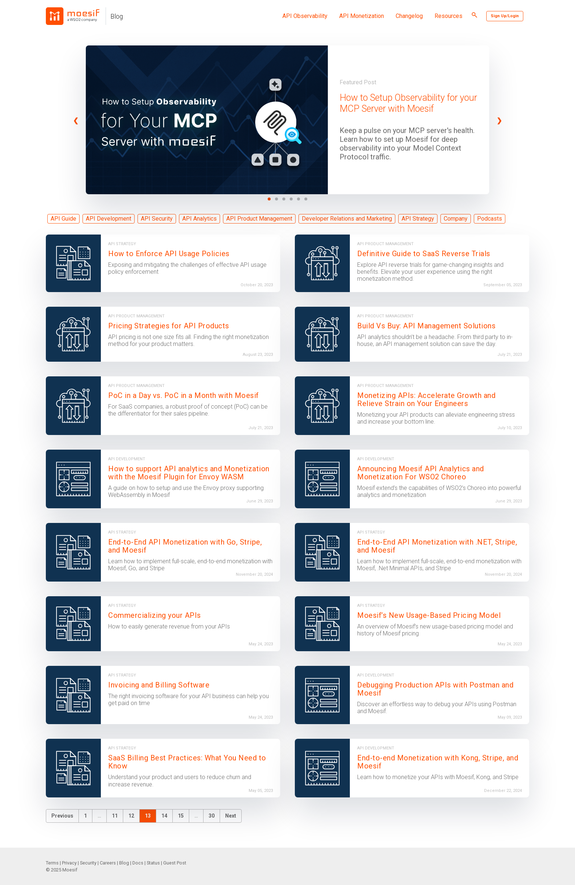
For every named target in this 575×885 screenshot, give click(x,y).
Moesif (69, 870)
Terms (52, 863)
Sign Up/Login (505, 16)
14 (164, 816)
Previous (62, 816)
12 (131, 816)
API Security (157, 218)
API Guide (63, 218)
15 (181, 816)
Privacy (69, 863)
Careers (108, 863)
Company (456, 218)
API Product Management (259, 218)
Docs (137, 863)
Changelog (409, 15)
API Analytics (199, 218)
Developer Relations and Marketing (347, 218)
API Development (108, 218)
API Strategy (418, 218)
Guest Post (174, 863)
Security (88, 863)
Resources (448, 15)
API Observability (304, 15)
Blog (116, 16)
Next (230, 816)
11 (115, 816)
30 (212, 816)
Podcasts (489, 218)
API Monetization (361, 15)
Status (153, 863)
